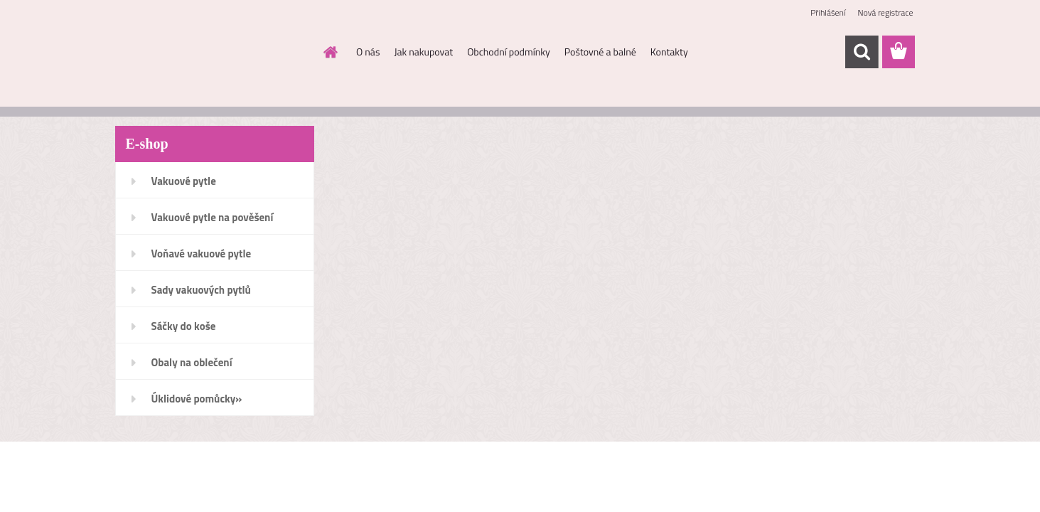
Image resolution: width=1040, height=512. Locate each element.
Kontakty (669, 51)
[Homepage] (329, 52)
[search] (861, 52)
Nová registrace (885, 12)
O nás (368, 51)
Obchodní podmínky (508, 51)
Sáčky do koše (183, 326)
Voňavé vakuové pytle (201, 253)
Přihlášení (827, 12)
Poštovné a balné (600, 51)
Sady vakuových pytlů (201, 290)
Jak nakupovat (423, 51)
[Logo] (213, 52)
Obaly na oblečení (191, 362)
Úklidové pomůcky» (196, 398)
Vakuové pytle (183, 181)
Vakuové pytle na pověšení (212, 217)
